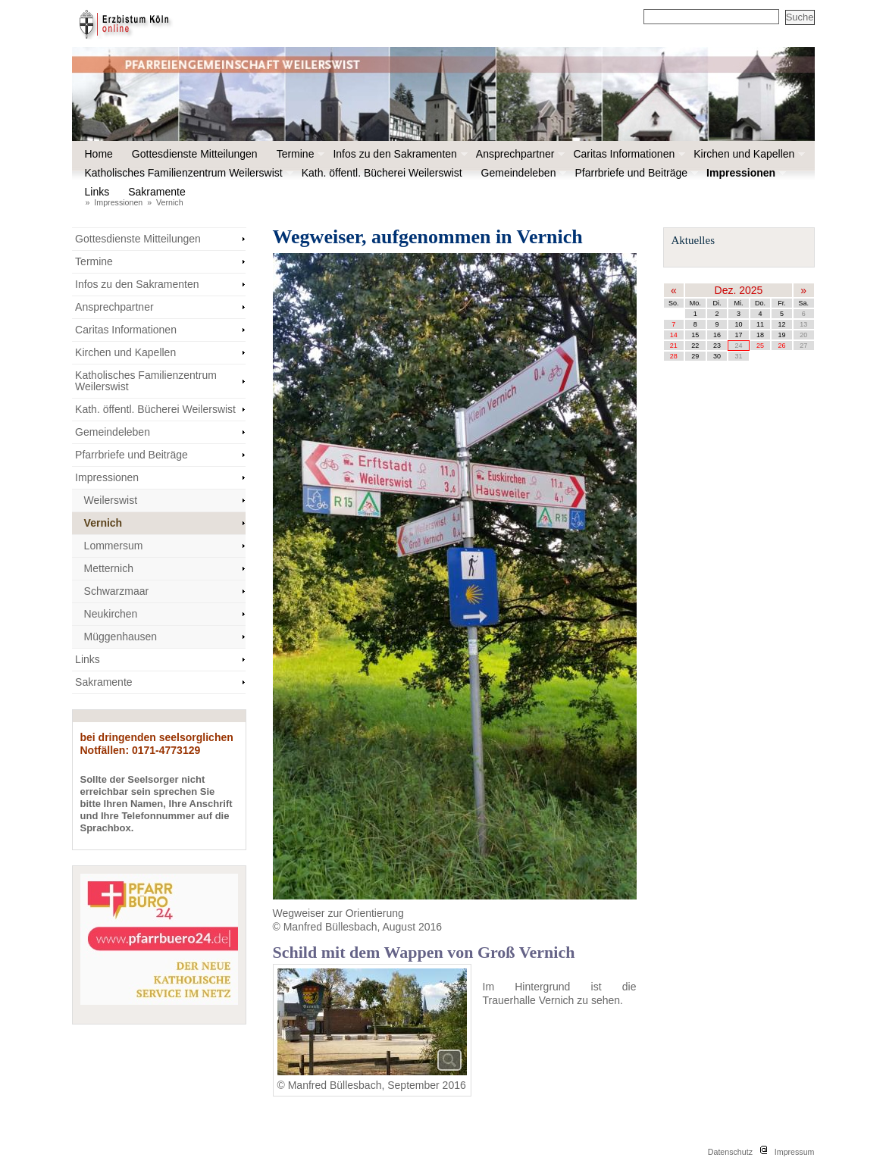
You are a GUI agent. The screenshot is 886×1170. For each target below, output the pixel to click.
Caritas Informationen (627, 154)
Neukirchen (111, 614)
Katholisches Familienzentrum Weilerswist (187, 173)
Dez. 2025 (739, 290)
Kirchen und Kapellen (747, 154)
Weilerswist (111, 500)
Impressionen (744, 173)
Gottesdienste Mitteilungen (195, 154)
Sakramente (160, 192)
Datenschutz (730, 1151)
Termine (299, 154)
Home (99, 154)
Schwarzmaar (116, 591)
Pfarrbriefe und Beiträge (635, 173)
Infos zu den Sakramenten (398, 154)
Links (97, 192)
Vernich (169, 202)
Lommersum (113, 546)
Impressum (795, 1151)
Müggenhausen (121, 636)
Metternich (108, 568)
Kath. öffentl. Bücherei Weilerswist (382, 173)
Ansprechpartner (519, 154)
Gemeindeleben (522, 173)
